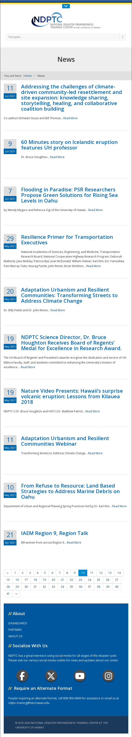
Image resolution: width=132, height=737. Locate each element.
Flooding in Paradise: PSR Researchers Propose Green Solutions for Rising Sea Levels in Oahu (69, 195)
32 (44, 587)
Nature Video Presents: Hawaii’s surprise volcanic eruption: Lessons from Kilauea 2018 (72, 396)
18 (35, 580)
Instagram (108, 676)
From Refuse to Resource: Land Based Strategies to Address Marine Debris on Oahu (70, 491)
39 (107, 587)
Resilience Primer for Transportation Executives (67, 239)
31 (35, 587)
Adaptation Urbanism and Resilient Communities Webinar (65, 441)
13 (110, 573)
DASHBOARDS (17, 623)
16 (17, 580)
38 (98, 587)
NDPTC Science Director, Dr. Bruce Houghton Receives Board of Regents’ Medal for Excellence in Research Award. (71, 342)
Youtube (80, 676)
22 (71, 580)
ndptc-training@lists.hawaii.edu (28, 703)
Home (28, 76)
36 (80, 587)
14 (119, 573)
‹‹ (8, 573)
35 (71, 587)
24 (89, 580)
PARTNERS (15, 630)
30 (26, 587)
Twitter (51, 676)
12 (101, 573)
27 (116, 580)
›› (16, 594)
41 (8, 594)
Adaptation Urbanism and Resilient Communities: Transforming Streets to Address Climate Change (69, 295)
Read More (70, 118)
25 (98, 580)
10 (82, 573)
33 (53, 587)
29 (17, 587)
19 (44, 580)
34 (62, 587)
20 (53, 580)
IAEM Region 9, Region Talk (54, 532)
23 (80, 580)
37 (89, 587)
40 (116, 587)
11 (91, 573)
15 (8, 580)
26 (107, 580)
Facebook (22, 676)
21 (62, 580)
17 (26, 580)
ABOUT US (15, 636)
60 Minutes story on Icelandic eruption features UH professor (69, 144)
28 (8, 587)
